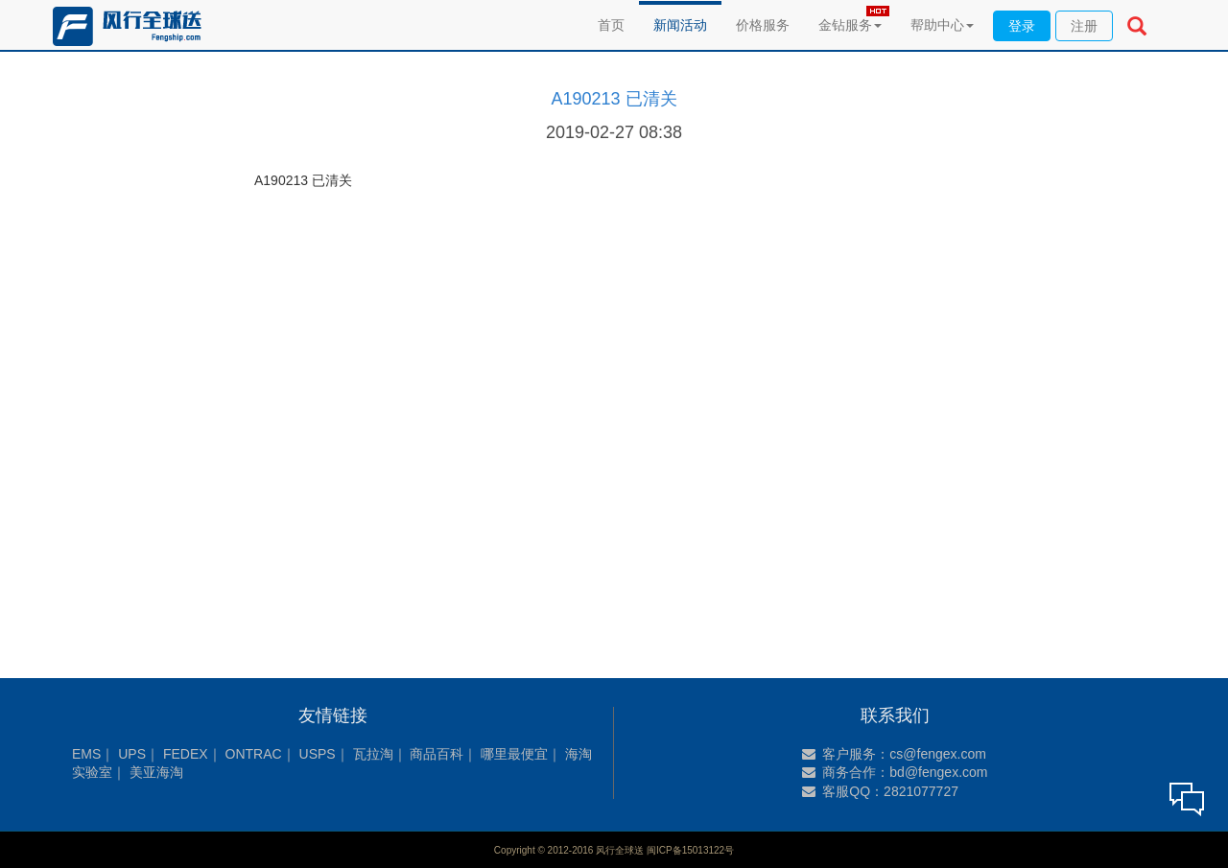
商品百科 (436, 754)
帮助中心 (942, 25)
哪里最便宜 (514, 754)
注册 (1084, 26)
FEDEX (185, 754)
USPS (317, 754)
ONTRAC (253, 754)
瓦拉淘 (373, 754)
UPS (132, 754)
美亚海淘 (156, 772)
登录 (1021, 26)
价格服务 (763, 25)
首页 (611, 25)
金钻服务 (850, 25)
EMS (86, 754)
